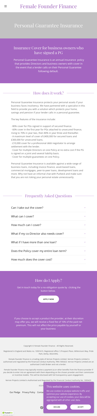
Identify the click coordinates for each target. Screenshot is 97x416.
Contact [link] (41, 392)
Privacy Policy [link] (28, 392)
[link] (48, 7)
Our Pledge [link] (15, 392)
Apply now (48, 299)
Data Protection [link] (54, 392)
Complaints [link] (69, 392)
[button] (10, 6)
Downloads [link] (82, 392)
